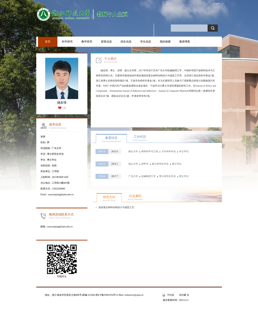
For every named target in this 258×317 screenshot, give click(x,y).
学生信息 (145, 41)
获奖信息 (106, 41)
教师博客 (184, 41)
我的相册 (165, 41)
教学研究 (86, 41)
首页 (47, 41)
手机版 (170, 295)
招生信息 (126, 41)
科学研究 (67, 41)
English (217, 3)
